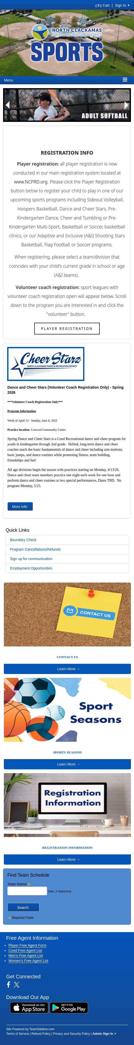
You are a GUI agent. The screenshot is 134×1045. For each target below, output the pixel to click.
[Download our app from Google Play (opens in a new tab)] (69, 1007)
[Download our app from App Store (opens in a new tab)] (29, 1007)
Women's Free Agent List (28, 961)
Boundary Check (23, 540)
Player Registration (67, 328)
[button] (7, 105)
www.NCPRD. (27, 182)
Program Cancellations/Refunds (35, 549)
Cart (102, 5)
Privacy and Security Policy (71, 1034)
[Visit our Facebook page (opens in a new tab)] (10, 984)
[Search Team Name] (27, 891)
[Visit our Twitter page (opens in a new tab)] (18, 985)
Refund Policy (40, 1034)
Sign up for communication (31, 559)
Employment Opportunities (31, 568)
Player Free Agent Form (27, 945)
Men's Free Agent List (25, 956)
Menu (8, 80)
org (44, 182)
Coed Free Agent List (25, 950)
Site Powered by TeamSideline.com (30, 1029)
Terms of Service (17, 1034)
